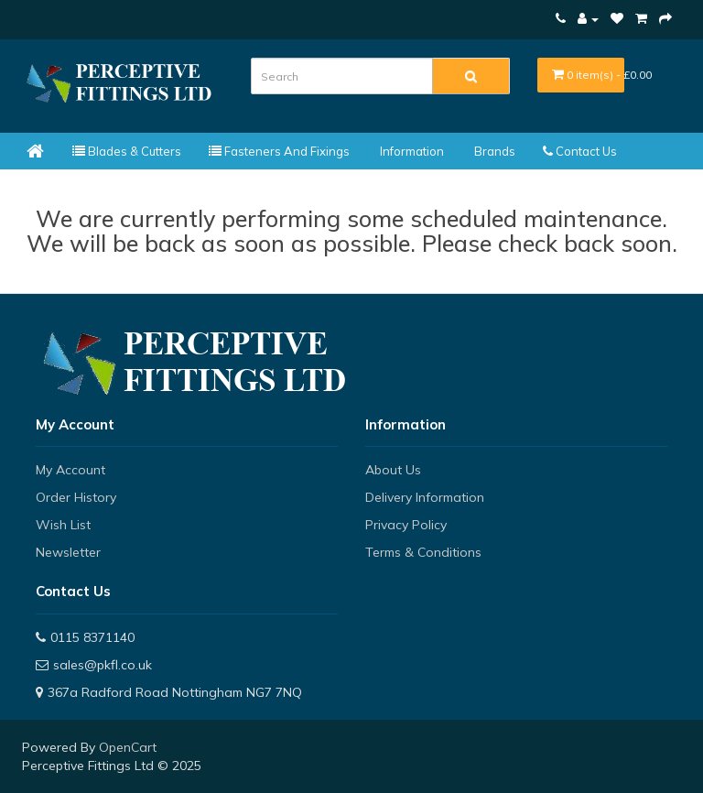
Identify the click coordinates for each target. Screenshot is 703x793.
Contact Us (580, 151)
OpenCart (128, 747)
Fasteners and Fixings (279, 151)
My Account (70, 470)
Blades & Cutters (126, 151)
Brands (493, 151)
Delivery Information (424, 497)
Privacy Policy (406, 524)
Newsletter (68, 552)
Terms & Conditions (423, 552)
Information (410, 151)
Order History (76, 497)
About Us (393, 470)
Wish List (63, 524)
